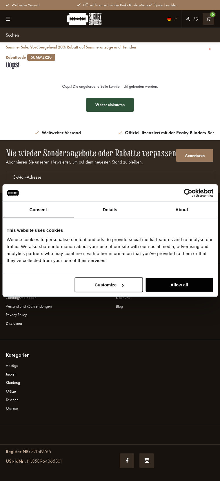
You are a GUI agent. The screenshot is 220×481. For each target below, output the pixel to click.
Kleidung (13, 382)
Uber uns (123, 297)
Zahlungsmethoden (21, 297)
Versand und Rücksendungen (29, 306)
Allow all (179, 284)
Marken (12, 408)
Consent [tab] (38, 209)
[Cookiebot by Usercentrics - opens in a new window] (188, 193)
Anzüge (12, 365)
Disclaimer (14, 323)
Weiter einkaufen (110, 104)
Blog (119, 306)
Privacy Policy (16, 314)
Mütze (11, 391)
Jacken (11, 374)
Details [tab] (110, 209)
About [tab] (181, 209)
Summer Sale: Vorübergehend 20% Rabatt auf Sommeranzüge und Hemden (103, 52)
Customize (108, 284)
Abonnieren (195, 155)
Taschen (12, 399)
